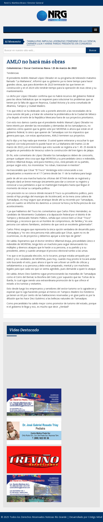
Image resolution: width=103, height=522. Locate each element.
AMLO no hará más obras (36, 61)
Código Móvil (95, 517)
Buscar (92, 50)
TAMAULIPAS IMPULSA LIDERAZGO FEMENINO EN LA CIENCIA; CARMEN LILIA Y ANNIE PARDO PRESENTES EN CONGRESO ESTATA (61, 43)
